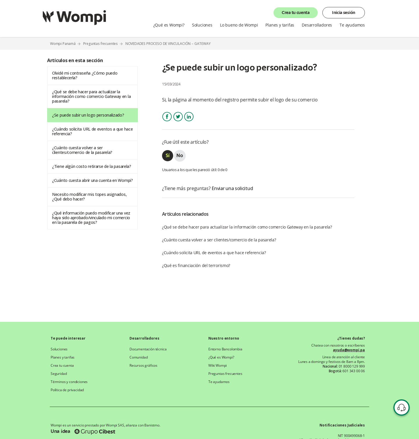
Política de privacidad (67, 390)
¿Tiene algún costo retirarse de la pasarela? (91, 166)
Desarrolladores (317, 25)
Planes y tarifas (279, 25)
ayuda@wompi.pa (349, 350)
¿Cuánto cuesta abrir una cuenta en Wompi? (92, 180)
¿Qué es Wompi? (168, 25)
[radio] (167, 155)
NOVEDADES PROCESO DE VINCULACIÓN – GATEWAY (168, 43)
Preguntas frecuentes (100, 43)
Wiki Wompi (217, 365)
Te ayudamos (352, 25)
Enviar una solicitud (232, 188)
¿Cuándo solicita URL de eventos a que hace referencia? (92, 131)
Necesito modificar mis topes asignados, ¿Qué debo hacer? (89, 197)
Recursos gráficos (143, 365)
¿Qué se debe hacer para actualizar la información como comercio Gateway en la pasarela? (91, 96)
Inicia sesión (343, 12)
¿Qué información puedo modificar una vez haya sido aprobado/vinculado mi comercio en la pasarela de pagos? (91, 217)
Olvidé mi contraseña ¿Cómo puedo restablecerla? (84, 75)
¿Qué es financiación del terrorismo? (196, 265)
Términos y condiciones (69, 382)
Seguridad (59, 373)
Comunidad (138, 357)
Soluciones (202, 25)
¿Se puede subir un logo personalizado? (88, 115)
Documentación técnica (147, 349)
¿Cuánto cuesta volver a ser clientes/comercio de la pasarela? (82, 150)
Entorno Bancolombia (225, 349)
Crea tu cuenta (296, 12)
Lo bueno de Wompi (239, 25)
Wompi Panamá (63, 43)
